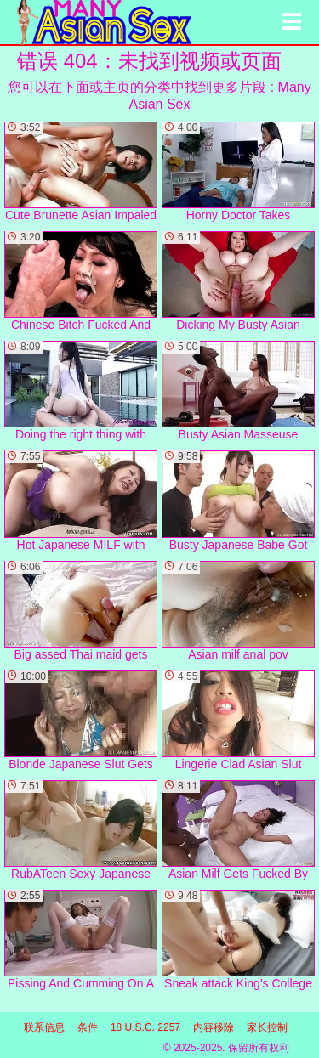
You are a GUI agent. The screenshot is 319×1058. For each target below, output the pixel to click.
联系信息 (44, 1027)
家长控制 (267, 1027)
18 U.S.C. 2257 (145, 1027)
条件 (87, 1027)
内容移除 (213, 1027)
